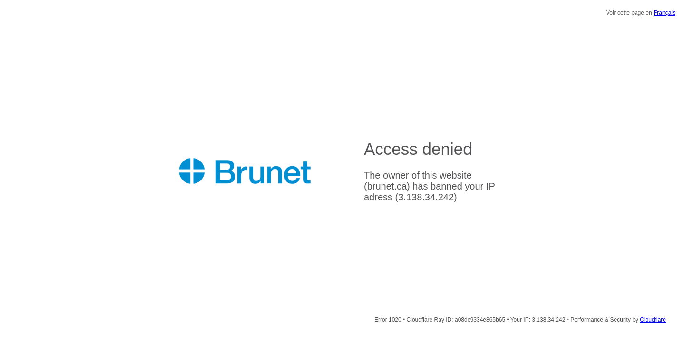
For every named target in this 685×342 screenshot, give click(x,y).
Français (664, 13)
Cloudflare (653, 319)
